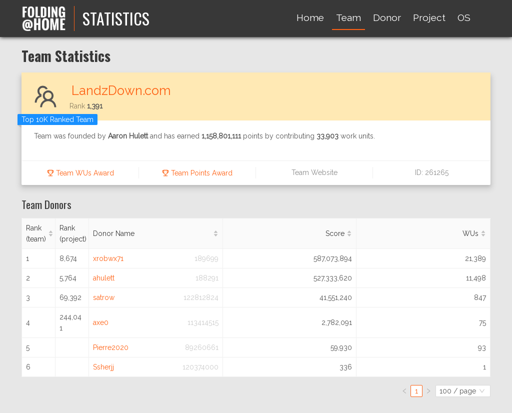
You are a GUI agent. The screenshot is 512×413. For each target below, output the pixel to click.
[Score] (290, 233)
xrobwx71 (108, 258)
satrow (103, 298)
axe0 (100, 322)
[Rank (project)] (72, 233)
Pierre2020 (110, 348)
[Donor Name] (156, 233)
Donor (387, 17)
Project (429, 17)
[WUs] (423, 233)
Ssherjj (103, 367)
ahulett (103, 278)
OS (464, 17)
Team (348, 17)
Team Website (315, 172)
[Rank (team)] (39, 233)
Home (310, 17)
